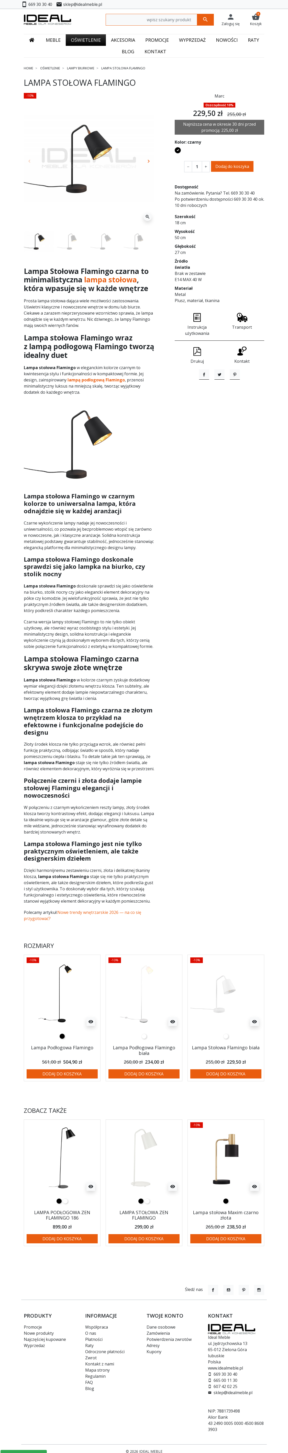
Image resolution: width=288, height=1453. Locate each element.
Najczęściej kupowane (45, 1339)
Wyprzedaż (34, 1345)
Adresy (153, 1345)
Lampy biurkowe (80, 68)
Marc (219, 96)
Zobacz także (45, 1110)
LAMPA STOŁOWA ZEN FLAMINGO (143, 1215)
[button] (255, 19)
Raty (89, 1345)
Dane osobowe (161, 1327)
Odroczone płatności (105, 1351)
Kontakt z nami (99, 1364)
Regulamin (95, 1376)
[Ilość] (197, 166)
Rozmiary (39, 945)
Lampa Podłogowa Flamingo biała (144, 1050)
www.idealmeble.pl (225, 1368)
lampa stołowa (110, 279)
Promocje (33, 1327)
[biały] (144, 1036)
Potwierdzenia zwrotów (169, 1339)
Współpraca (96, 1327)
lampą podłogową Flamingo (96, 380)
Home (28, 68)
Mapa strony (97, 1370)
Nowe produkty (39, 1333)
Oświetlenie (50, 68)
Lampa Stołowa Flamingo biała (226, 1047)
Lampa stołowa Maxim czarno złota (226, 1215)
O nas (90, 1333)
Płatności (94, 1339)
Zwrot (91, 1358)
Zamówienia (158, 1333)
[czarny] (62, 1036)
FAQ (89, 1382)
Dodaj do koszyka (232, 166)
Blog (89, 1388)
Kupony (154, 1351)
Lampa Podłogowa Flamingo (62, 1047)
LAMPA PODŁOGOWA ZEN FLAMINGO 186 (62, 1215)
